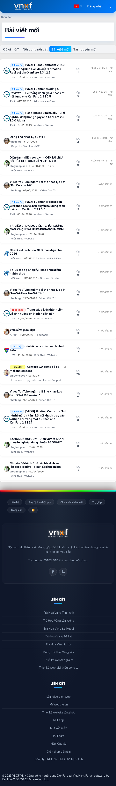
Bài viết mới (60, 49)
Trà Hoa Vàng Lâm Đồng (58, 620)
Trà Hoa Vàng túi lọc (59, 644)
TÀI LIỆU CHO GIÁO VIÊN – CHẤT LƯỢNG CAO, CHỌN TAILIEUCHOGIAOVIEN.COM (37, 227)
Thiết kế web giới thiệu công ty (58, 667)
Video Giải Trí (48, 190)
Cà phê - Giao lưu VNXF (25, 146)
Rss (63, 571)
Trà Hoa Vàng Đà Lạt (58, 636)
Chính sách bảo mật (71, 502)
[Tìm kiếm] (109, 6)
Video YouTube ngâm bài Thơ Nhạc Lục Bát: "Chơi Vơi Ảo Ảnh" (36, 393)
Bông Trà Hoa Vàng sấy (58, 652)
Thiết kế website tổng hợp (58, 712)
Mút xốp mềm (58, 728)
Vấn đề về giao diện (22, 329)
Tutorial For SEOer (50, 258)
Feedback (42, 334)
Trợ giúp (97, 502)
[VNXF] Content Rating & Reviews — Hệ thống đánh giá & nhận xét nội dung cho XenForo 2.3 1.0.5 (37, 92)
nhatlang (15, 141)
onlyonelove (17, 375)
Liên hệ (15, 502)
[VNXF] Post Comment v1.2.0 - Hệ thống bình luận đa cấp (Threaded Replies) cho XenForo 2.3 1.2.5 (37, 68)
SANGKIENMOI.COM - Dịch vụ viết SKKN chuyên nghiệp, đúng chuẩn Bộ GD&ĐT (37, 440)
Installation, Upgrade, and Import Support (36, 380)
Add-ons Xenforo (44, 77)
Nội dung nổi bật (35, 49)
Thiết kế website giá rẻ (58, 660)
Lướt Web (15, 258)
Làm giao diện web (59, 696)
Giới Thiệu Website (22, 170)
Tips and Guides (50, 278)
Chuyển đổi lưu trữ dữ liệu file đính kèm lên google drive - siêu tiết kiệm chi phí (35, 465)
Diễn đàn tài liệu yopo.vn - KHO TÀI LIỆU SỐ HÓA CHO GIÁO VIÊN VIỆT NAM (36, 159)
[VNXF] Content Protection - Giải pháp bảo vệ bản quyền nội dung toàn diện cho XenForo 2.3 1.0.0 (37, 205)
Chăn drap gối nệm (59, 751)
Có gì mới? (11, 49)
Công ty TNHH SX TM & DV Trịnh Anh (58, 759)
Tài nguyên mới (84, 49)
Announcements (44, 318)
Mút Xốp (58, 720)
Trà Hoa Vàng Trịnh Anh (58, 612)
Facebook (52, 571)
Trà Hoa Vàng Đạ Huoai (59, 628)
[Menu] (8, 6)
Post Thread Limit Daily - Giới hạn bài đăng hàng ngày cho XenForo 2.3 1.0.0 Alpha (37, 116)
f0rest (13, 334)
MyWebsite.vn (59, 704)
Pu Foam (58, 735)
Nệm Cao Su (59, 743)
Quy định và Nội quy (39, 502)
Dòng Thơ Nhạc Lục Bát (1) (27, 136)
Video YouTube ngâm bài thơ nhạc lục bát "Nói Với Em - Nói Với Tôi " (37, 291)
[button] (81, 6)
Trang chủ (16, 510)
